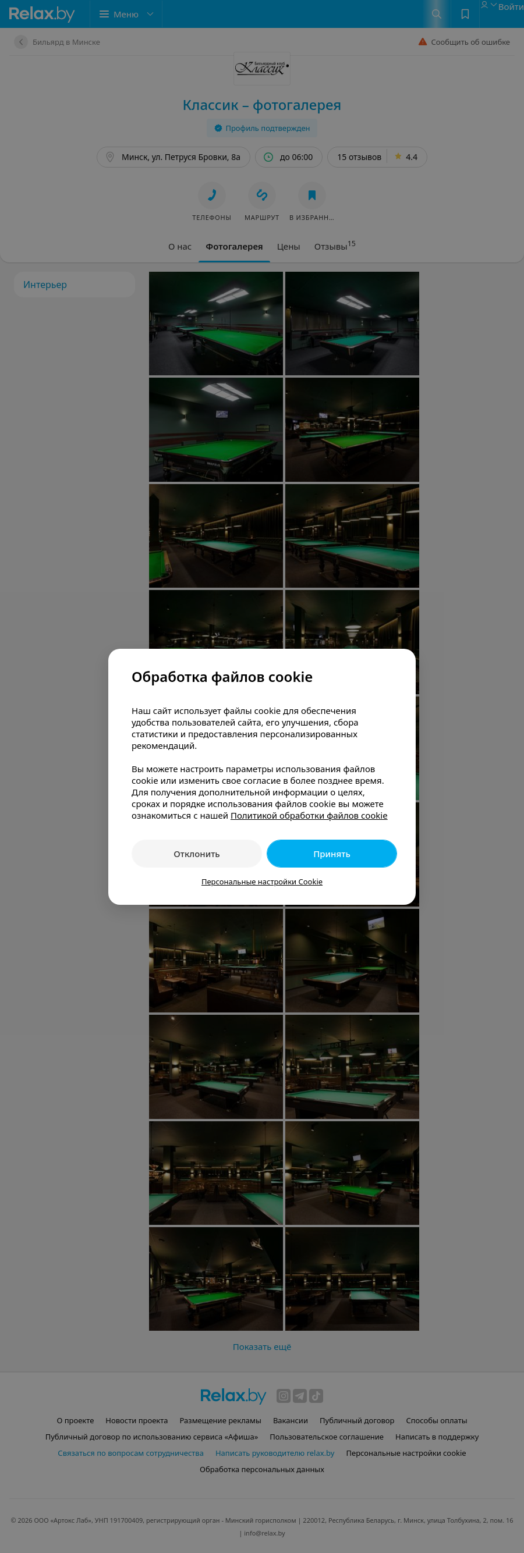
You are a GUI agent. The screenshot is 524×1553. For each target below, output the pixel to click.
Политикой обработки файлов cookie (309, 815)
